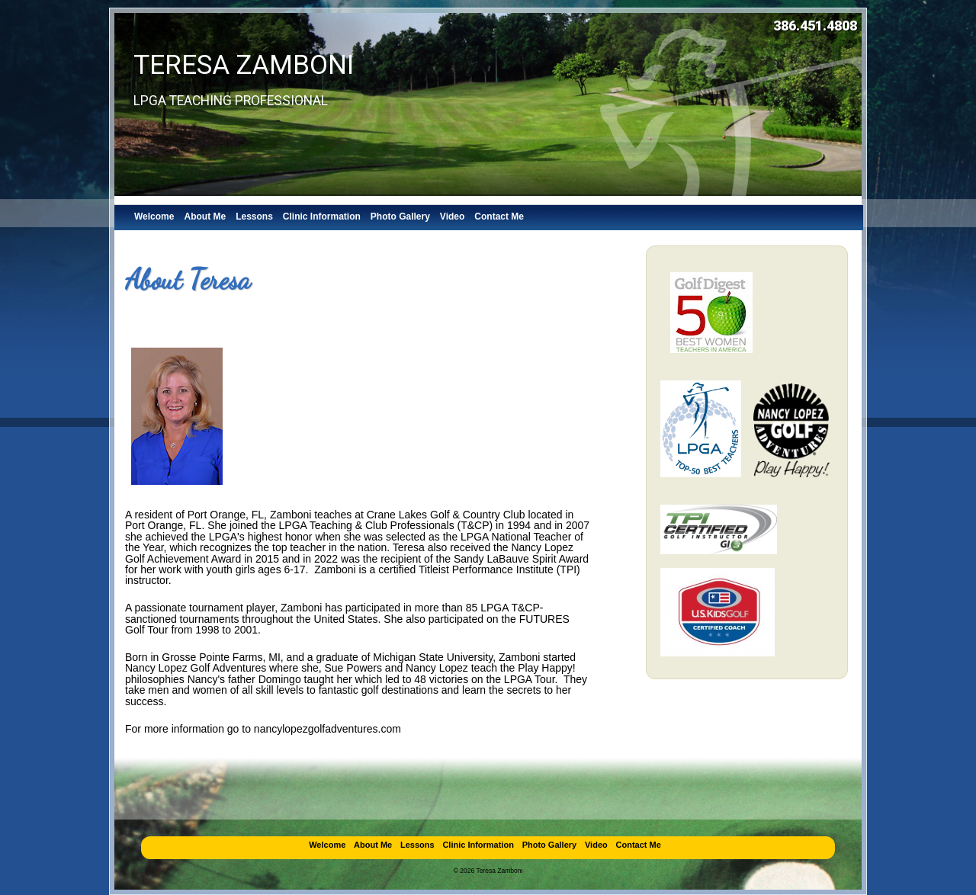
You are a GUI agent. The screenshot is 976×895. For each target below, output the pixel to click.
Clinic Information (322, 216)
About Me (205, 216)
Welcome (154, 216)
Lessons (254, 216)
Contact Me (499, 216)
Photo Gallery (400, 216)
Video (452, 216)
